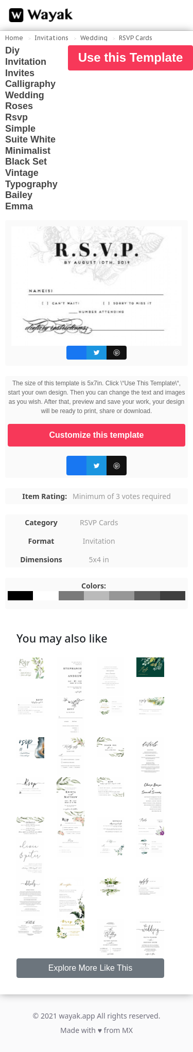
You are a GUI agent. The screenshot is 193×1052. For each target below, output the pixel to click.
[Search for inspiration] (175, 15)
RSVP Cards (135, 38)
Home (14, 38)
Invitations (51, 38)
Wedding (94, 38)
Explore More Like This (90, 968)
